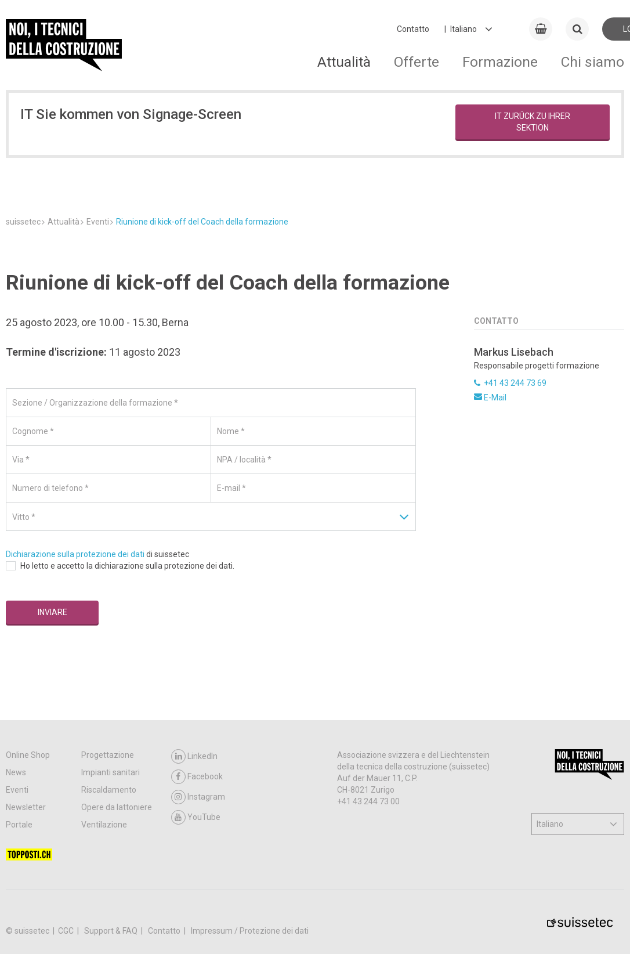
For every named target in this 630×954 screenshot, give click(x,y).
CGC (66, 930)
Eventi (17, 789)
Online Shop (28, 755)
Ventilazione (104, 824)
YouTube (195, 817)
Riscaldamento (108, 789)
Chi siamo (592, 61)
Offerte (416, 61)
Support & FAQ (111, 930)
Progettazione (107, 755)
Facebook (197, 776)
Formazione (500, 61)
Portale (19, 824)
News (16, 772)
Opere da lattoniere (116, 807)
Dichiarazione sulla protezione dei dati (75, 554)
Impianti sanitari (110, 772)
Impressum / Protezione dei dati (250, 930)
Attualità (344, 61)
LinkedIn (194, 756)
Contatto (413, 29)
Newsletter (26, 807)
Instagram (198, 797)
